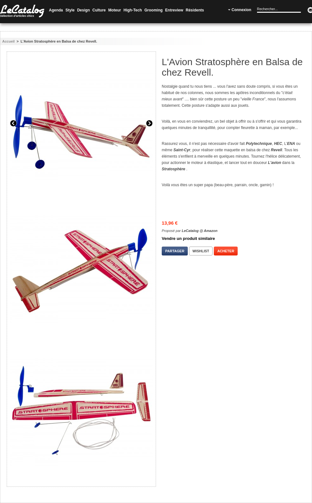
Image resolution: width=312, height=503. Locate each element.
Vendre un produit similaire (188, 238)
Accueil (8, 41)
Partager (174, 251)
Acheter (225, 251)
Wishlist (201, 251)
